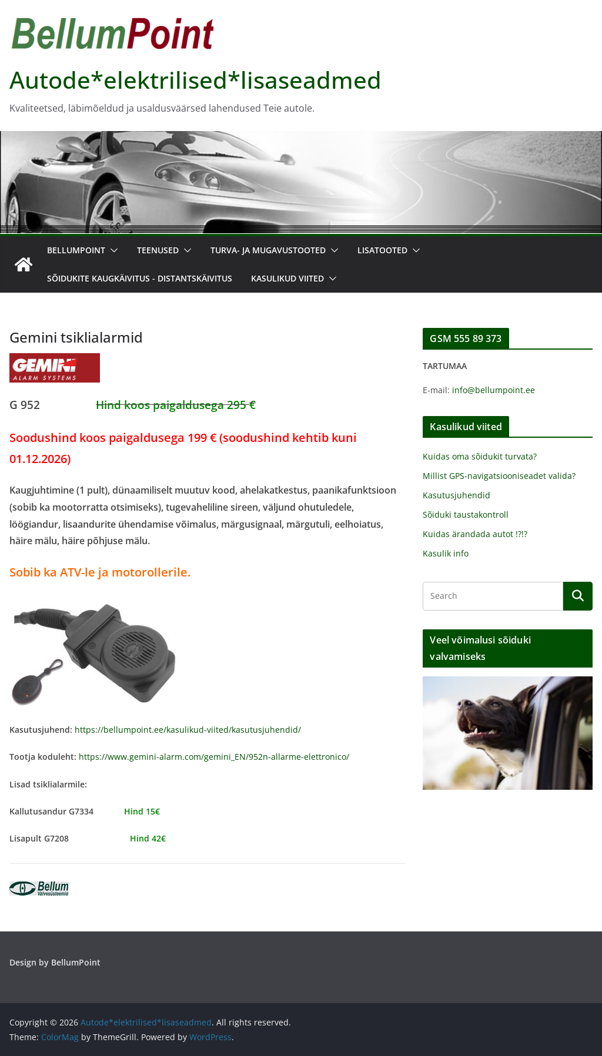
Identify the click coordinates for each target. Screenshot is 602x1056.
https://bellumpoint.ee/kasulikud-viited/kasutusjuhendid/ (188, 729)
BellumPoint (76, 250)
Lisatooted (382, 250)
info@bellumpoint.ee (493, 389)
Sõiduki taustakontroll (466, 514)
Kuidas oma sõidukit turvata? (480, 456)
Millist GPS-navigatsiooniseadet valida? (499, 475)
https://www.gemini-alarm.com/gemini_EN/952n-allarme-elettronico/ (214, 756)
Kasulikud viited (287, 278)
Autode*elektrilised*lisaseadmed (195, 79)
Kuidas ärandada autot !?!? (475, 533)
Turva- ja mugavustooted (268, 250)
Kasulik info (446, 553)
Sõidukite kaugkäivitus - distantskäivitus (139, 278)
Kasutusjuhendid (456, 495)
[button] (111, 250)
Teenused (158, 250)
